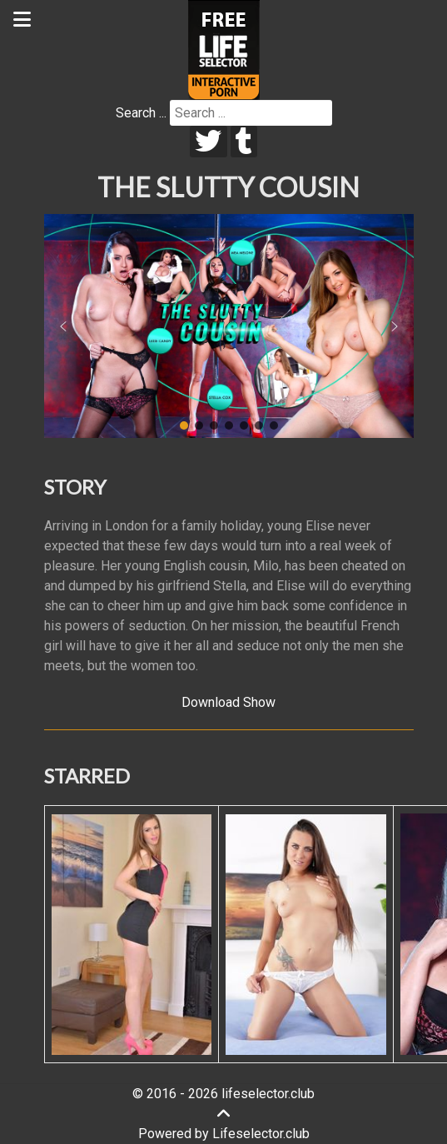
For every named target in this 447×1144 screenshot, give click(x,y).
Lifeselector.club (261, 1134)
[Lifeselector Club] (224, 49)
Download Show (228, 702)
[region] (229, 326)
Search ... (141, 113)
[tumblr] (244, 141)
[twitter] (208, 141)
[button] (63, 326)
